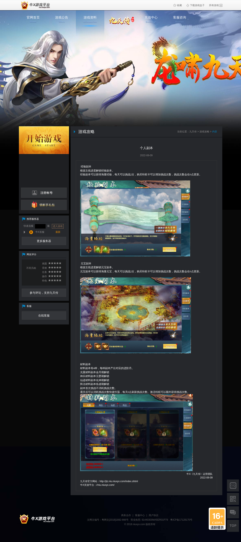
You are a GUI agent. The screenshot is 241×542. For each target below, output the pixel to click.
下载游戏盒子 (195, 5)
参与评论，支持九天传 (44, 292)
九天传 (193, 131)
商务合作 (126, 515)
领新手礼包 (44, 205)
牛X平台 (36, 519)
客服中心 (140, 515)
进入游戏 (58, 226)
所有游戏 (215, 5)
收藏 (177, 5)
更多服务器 (44, 241)
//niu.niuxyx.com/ (105, 485)
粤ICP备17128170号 (181, 519)
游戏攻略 (204, 131)
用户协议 (153, 515)
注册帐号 (44, 193)
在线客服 (44, 315)
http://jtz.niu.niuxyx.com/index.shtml (119, 481)
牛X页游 (34, 5)
